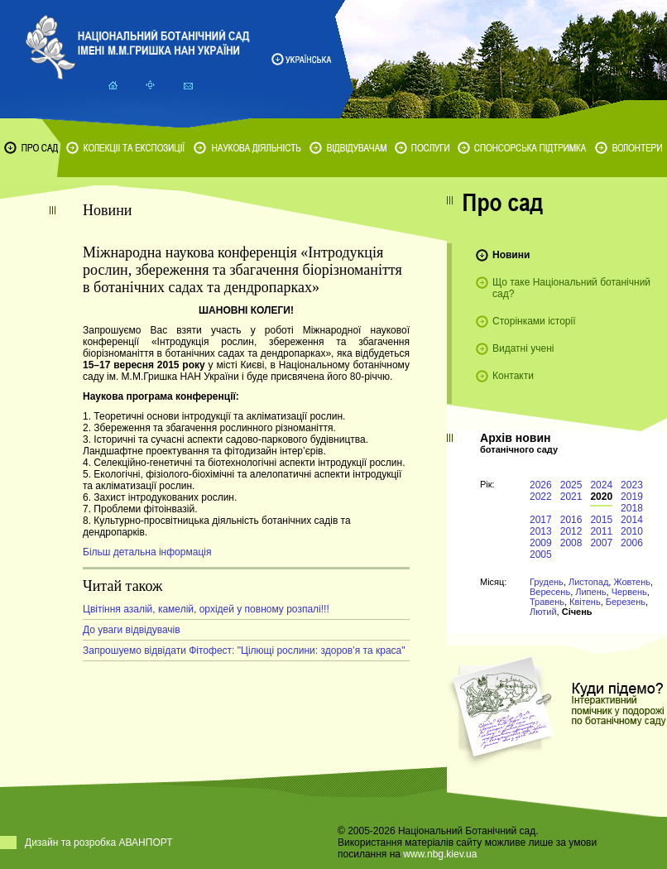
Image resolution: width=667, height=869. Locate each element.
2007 (601, 543)
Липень (590, 592)
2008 (571, 543)
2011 (601, 531)
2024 (601, 485)
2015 (601, 520)
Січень (577, 612)
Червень (629, 592)
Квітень (585, 602)
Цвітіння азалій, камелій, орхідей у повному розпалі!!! (206, 609)
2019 (632, 496)
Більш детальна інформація (147, 552)
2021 (571, 496)
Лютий (543, 612)
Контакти (513, 376)
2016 (571, 520)
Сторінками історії (534, 321)
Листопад (588, 582)
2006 (632, 543)
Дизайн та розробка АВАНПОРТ (99, 842)
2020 (601, 496)
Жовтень (631, 582)
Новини (511, 255)
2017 (541, 520)
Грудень (547, 582)
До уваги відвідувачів (131, 630)
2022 (541, 496)
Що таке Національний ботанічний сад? (571, 288)
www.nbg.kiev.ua (440, 854)
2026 (541, 485)
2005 (541, 554)
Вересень (550, 592)
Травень (547, 602)
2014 (632, 520)
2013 (541, 531)
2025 (571, 485)
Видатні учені (523, 348)
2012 (571, 531)
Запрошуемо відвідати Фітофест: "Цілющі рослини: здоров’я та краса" (244, 650)
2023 (632, 485)
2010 (632, 531)
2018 (632, 508)
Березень (625, 602)
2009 (541, 543)
